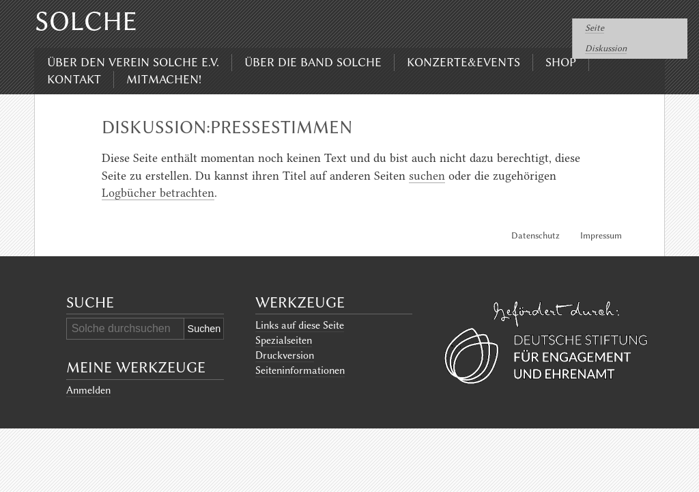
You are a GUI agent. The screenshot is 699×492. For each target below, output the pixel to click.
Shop (560, 62)
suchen (427, 175)
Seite (594, 28)
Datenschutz (535, 235)
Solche (86, 21)
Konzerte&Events (463, 62)
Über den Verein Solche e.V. (133, 62)
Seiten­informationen (300, 370)
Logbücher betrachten (158, 193)
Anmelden (88, 390)
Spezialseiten (283, 340)
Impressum (601, 235)
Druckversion (284, 355)
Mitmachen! (163, 79)
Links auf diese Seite (299, 325)
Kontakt (74, 79)
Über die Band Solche (313, 62)
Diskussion (606, 48)
